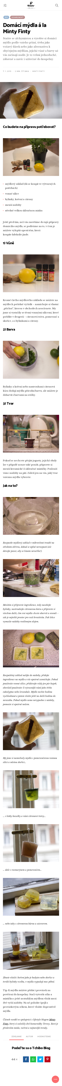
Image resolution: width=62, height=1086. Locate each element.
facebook (26, 1059)
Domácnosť (17, 17)
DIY (6, 17)
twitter (40, 1059)
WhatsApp (33, 1059)
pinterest (47, 1059)
